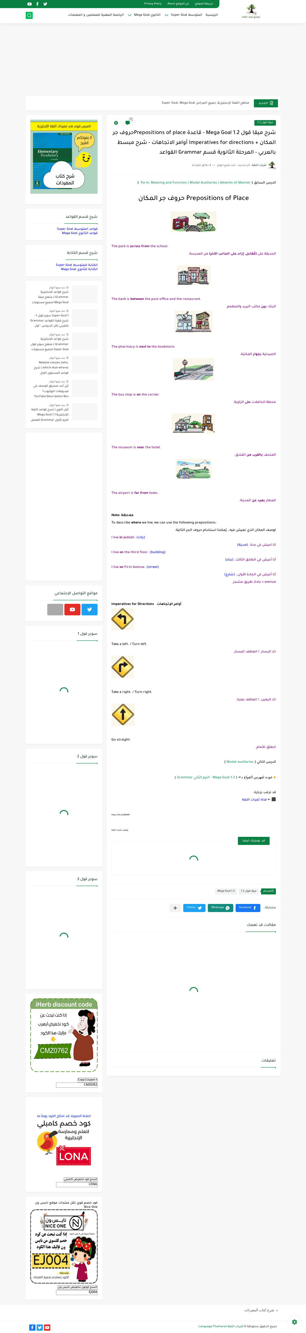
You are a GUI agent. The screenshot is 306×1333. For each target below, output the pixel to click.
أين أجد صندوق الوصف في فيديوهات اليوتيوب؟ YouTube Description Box (51, 391)
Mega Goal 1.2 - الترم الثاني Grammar (206, 778)
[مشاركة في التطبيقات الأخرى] (175, 908)
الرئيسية (212, 15)
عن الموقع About (178, 4)
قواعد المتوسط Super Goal (77, 229)
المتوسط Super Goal (186, 15)
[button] (248, 908)
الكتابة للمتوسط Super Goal (77, 265)
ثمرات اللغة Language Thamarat (221, 1326)
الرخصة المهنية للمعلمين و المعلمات (96, 15)
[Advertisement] (153, 60)
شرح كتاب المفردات (259, 1310)
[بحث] (29, 15)
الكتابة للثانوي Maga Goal (79, 269)
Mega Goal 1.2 (226, 891)
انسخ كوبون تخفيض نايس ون (77, 1287)
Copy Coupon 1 (87, 1080)
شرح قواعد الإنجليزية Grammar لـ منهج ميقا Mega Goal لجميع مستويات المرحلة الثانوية (50, 298)
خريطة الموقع (204, 4)
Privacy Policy (152, 4)
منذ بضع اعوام (57, 287)
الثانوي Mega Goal (147, 15)
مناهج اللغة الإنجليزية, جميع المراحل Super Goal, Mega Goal (205, 103)
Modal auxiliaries (240, 762)
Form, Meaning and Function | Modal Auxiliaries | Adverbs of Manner (195, 183)
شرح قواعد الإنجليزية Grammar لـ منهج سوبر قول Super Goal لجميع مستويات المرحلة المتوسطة (50, 345)
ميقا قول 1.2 (265, 122)
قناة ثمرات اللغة (254, 800)
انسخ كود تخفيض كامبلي (80, 1179)
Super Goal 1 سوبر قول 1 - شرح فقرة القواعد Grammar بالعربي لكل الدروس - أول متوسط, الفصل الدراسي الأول (49, 321)
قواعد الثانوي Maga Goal (80, 233)
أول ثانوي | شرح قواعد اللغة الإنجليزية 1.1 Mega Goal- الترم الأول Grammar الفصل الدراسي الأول (50, 415)
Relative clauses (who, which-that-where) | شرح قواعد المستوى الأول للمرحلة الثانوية (51, 368)
